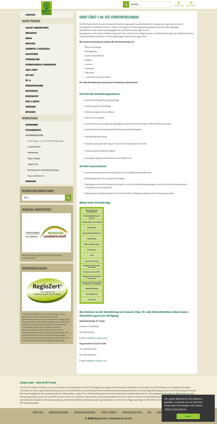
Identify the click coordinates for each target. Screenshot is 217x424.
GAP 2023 (29, 75)
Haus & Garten (32, 102)
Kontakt (160, 413)
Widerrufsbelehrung (58, 413)
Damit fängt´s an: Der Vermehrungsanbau (46, 141)
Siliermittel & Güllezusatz (37, 49)
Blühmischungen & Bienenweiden (40, 65)
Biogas (28, 38)
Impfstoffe (30, 44)
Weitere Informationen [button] (175, 409)
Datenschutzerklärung (84, 413)
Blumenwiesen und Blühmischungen (43, 170)
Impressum (38, 413)
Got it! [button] (188, 416)
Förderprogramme (34, 86)
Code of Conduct (109, 413)
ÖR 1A (28, 81)
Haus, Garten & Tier (36, 176)
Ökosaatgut (31, 33)
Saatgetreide (31, 54)
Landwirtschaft (34, 147)
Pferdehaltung (32, 59)
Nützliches (30, 112)
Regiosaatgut (31, 96)
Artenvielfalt (31, 91)
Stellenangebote (33, 130)
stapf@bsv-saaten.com (96, 338)
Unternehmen (31, 125)
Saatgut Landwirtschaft (37, 28)
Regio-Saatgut (34, 158)
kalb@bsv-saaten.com (96, 360)
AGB (149, 413)
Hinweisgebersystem (132, 413)
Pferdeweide (33, 152)
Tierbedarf (30, 107)
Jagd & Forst (31, 70)
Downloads (30, 181)
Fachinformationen (34, 135)
